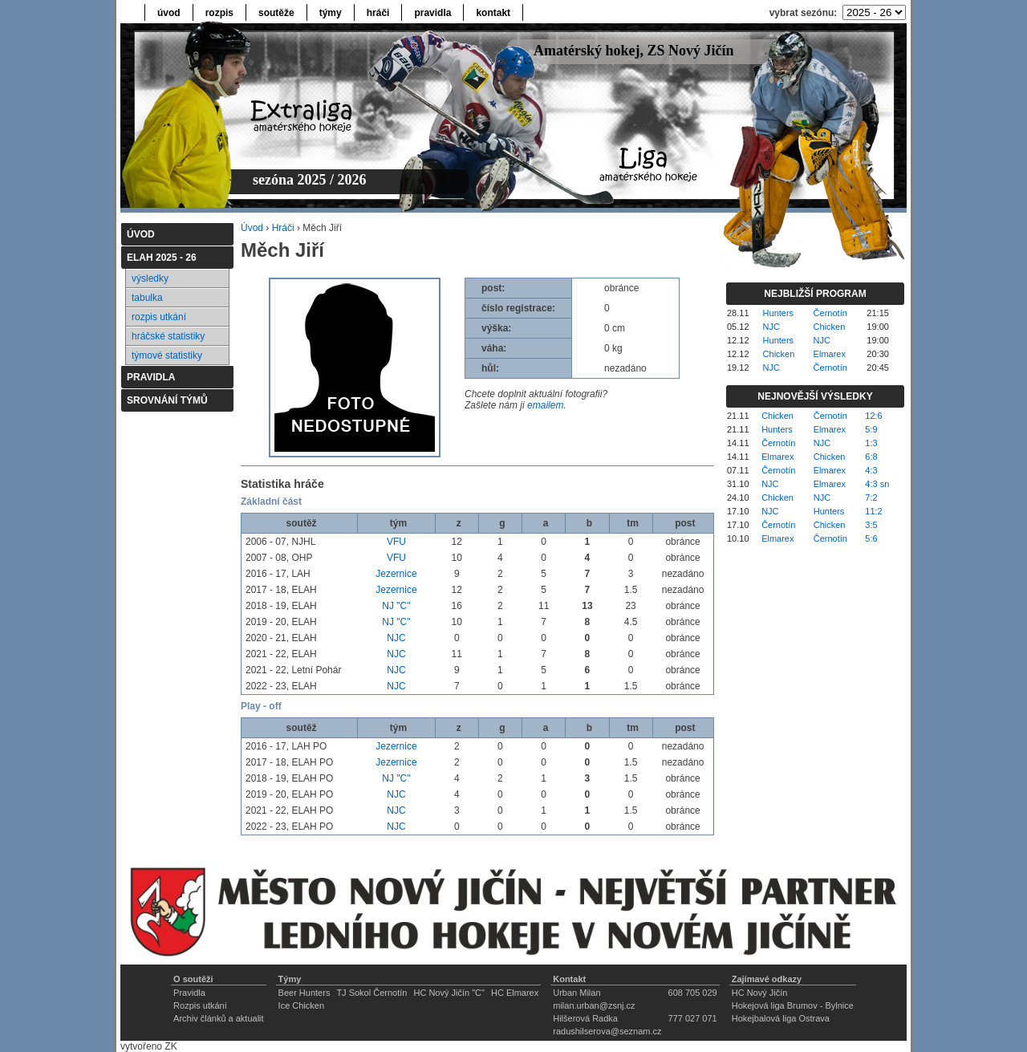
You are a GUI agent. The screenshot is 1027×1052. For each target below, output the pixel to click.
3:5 (871, 525)
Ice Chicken (301, 1005)
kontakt (493, 12)
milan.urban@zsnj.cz (594, 1005)
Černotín (830, 313)
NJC (396, 638)
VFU (396, 541)
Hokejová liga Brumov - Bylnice (793, 1005)
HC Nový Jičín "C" (449, 992)
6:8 (871, 456)
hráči (378, 12)
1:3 (871, 443)
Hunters (778, 313)
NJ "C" (396, 605)
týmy (330, 12)
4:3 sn (877, 484)
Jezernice (395, 573)
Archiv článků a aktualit (218, 1018)
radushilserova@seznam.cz (607, 1031)
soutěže (276, 12)
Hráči (283, 228)
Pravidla (189, 992)
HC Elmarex (514, 992)
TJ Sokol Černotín (371, 992)
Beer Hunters (304, 992)
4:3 (871, 470)
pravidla (432, 12)
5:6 (871, 538)
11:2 (873, 511)
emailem (545, 405)
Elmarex (830, 354)
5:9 (871, 429)
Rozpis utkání (200, 1005)
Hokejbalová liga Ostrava (781, 1018)
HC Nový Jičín (760, 992)
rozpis (219, 12)
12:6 (873, 415)
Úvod (252, 228)
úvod (169, 12)
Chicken (830, 326)
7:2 (871, 497)
